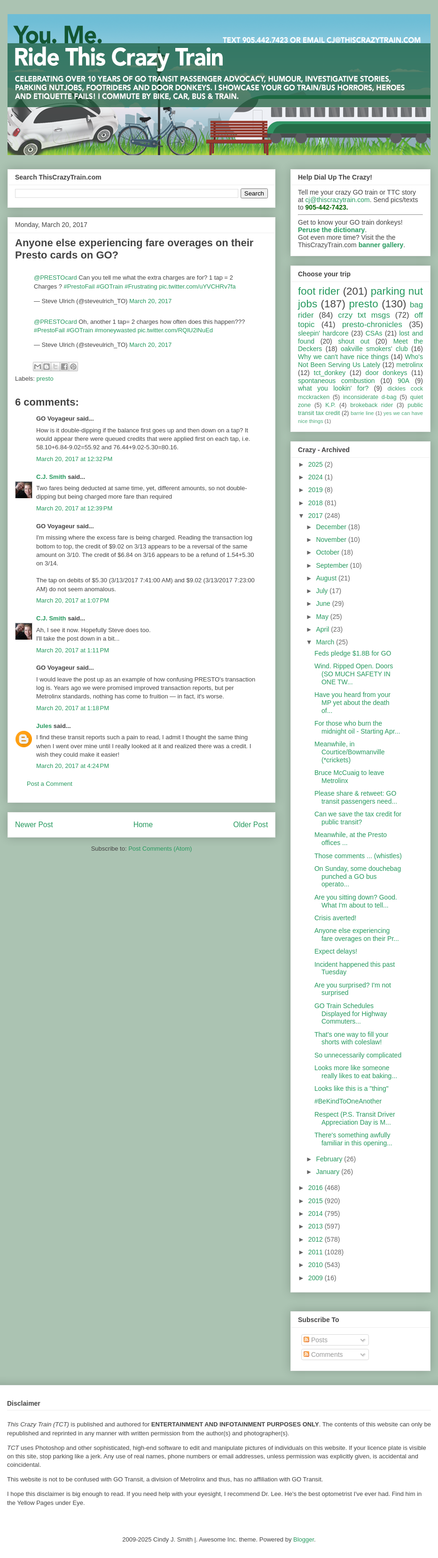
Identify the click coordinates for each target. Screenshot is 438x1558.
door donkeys (386, 372)
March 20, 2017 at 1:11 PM (72, 650)
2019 (316, 489)
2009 (316, 1278)
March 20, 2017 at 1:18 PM (72, 708)
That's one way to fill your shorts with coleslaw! (351, 1038)
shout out (354, 341)
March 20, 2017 (150, 301)
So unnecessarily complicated (357, 1055)
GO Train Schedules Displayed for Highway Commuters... (350, 1014)
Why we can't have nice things (343, 356)
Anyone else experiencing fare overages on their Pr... (356, 934)
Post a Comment (49, 783)
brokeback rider (371, 405)
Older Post (250, 825)
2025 (316, 464)
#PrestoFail (79, 286)
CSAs (374, 333)
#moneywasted (115, 330)
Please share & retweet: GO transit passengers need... (355, 797)
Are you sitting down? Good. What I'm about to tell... (355, 901)
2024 (316, 477)
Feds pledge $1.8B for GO (352, 653)
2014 (316, 1213)
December (332, 527)
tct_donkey (330, 372)
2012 (316, 1239)
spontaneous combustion (336, 380)
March (326, 642)
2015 (316, 1201)
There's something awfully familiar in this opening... (353, 1139)
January (328, 1171)
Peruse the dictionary (331, 230)
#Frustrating (141, 286)
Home (143, 825)
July (322, 591)
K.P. (330, 405)
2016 (316, 1187)
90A (403, 380)
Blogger (303, 1539)
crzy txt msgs (364, 315)
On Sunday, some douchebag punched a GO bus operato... (357, 876)
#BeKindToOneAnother (348, 1101)
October (328, 552)
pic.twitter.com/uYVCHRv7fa (197, 286)
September (333, 565)
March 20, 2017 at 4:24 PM (72, 765)
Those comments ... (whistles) (358, 856)
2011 (316, 1252)
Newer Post (34, 825)
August (327, 578)
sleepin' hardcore (323, 333)
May (323, 616)
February (330, 1159)
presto (45, 378)
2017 (316, 515)
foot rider (319, 291)
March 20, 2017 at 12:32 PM (74, 458)
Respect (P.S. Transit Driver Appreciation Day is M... (354, 1118)
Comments (323, 1354)
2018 (316, 503)
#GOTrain (109, 286)
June (324, 603)
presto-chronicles (372, 324)
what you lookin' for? (333, 388)
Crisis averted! (335, 918)
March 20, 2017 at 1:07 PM (72, 600)
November (332, 539)
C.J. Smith (51, 476)
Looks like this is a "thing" (351, 1088)
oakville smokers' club (374, 348)
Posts (316, 1340)
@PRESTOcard (55, 277)
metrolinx (409, 364)
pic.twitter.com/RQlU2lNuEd (175, 330)
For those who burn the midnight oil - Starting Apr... (357, 727)
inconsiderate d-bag (370, 397)
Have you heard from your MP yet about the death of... (352, 702)
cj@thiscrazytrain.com (337, 200)
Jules (44, 725)
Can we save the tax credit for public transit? (357, 818)
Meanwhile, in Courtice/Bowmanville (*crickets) (349, 752)
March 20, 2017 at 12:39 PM (74, 508)
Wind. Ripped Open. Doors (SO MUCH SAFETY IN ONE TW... (353, 674)
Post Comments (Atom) (160, 848)
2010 (316, 1264)
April (323, 629)
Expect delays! (335, 951)
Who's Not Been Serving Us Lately (360, 360)
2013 (316, 1226)
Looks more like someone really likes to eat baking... (355, 1072)
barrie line (362, 413)
